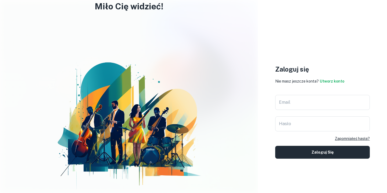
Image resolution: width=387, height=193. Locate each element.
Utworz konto (332, 81)
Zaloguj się (322, 152)
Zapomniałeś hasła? (352, 138)
